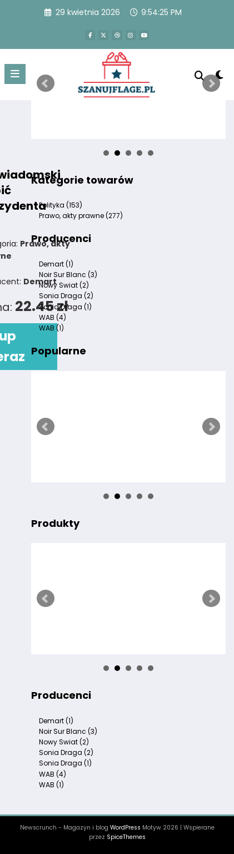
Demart (56, 264)
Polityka (60, 205)
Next (211, 83)
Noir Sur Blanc (68, 274)
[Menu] (15, 74)
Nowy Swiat (64, 285)
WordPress (125, 827)
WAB (52, 317)
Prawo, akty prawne (81, 215)
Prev (45, 83)
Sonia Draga (66, 295)
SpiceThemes (126, 837)
